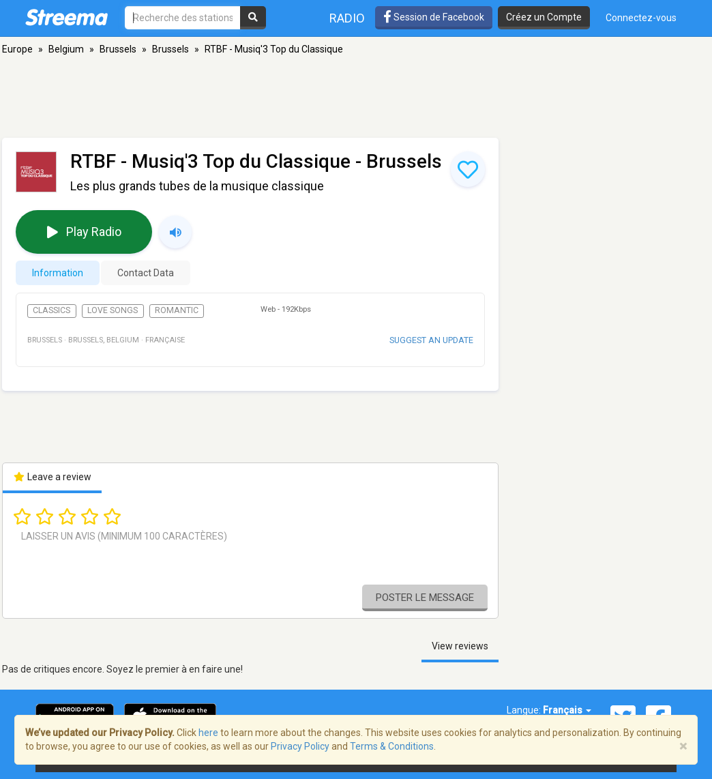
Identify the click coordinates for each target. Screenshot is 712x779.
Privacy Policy (300, 746)
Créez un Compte (544, 17)
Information (57, 272)
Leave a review (52, 476)
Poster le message (425, 597)
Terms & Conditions (392, 746)
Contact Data (145, 272)
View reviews (460, 646)
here (208, 732)
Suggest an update (431, 340)
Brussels (118, 49)
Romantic (176, 310)
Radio (347, 18)
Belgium (66, 49)
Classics (51, 310)
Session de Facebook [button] (433, 17)
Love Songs (112, 310)
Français (567, 710)
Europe (17, 49)
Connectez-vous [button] (641, 17)
